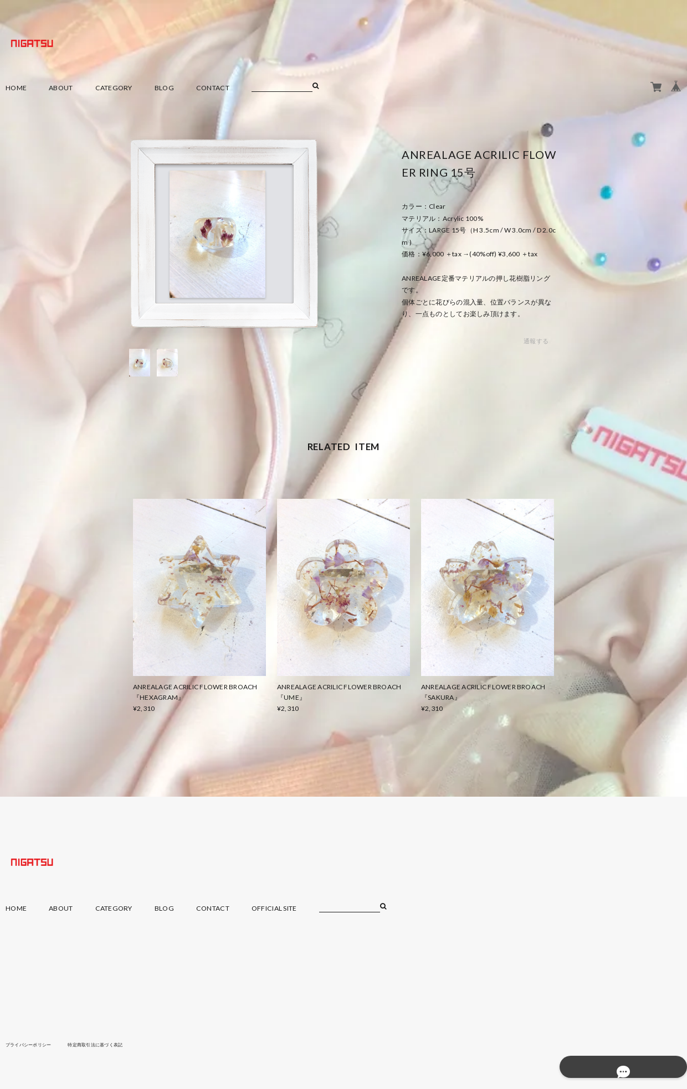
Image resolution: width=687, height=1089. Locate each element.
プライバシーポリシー (34, 1044)
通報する (536, 341)
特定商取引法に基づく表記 (113, 1044)
